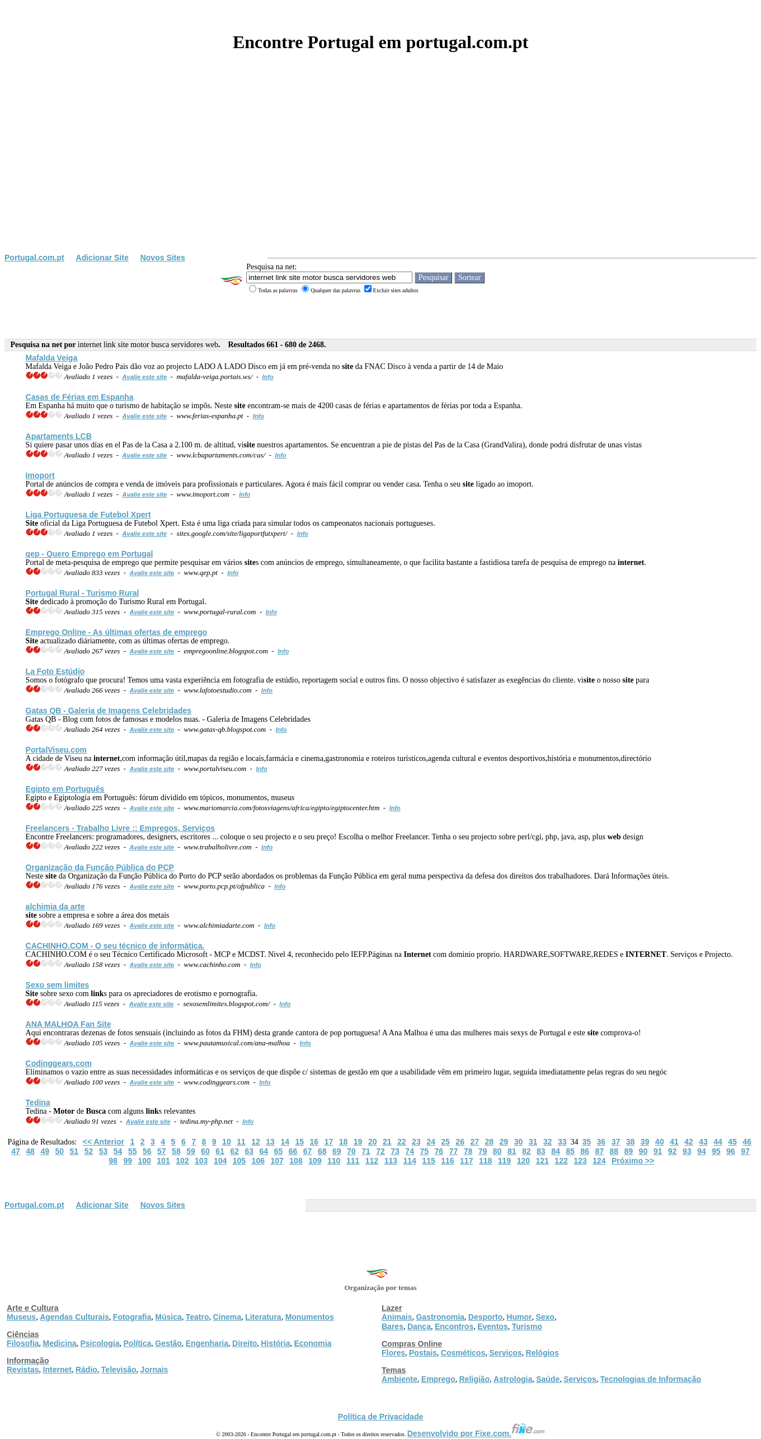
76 (439, 1151)
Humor (519, 1316)
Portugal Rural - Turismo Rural (82, 592)
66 (293, 1151)
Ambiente (399, 1379)
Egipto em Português (65, 788)
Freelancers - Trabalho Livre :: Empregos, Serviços (120, 828)
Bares (392, 1326)
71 (365, 1151)
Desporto (485, 1316)
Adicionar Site (102, 257)
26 (459, 1141)
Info (268, 376)
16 (314, 1141)
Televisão (119, 1369)
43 (703, 1141)
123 (580, 1160)
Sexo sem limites (58, 984)
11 (241, 1141)
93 (687, 1151)
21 (387, 1141)
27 (474, 1141)
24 (430, 1141)
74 (409, 1151)
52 (88, 1151)
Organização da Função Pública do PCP (100, 867)
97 (745, 1151)
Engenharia (207, 1343)
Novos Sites (162, 257)
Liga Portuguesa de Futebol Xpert (88, 514)
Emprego (438, 1379)
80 (497, 1151)
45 (732, 1141)
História (275, 1343)
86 (584, 1151)
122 (561, 1160)
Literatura (263, 1316)
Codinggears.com (59, 1063)
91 (658, 1151)
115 (428, 1160)
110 (333, 1160)
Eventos (492, 1326)
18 (343, 1141)
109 (314, 1160)
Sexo (544, 1316)
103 (201, 1160)
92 (672, 1151)
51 (74, 1151)
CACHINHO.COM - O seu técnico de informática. (115, 945)
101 (163, 1160)
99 (127, 1160)
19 (358, 1141)
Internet (57, 1369)
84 (555, 1151)
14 (284, 1141)
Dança (419, 1326)
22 (401, 1141)
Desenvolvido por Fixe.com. (476, 1433)
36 (601, 1141)
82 (526, 1151)
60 (205, 1151)
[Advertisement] (380, 169)
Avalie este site (145, 376)
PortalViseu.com (56, 749)
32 (547, 1141)
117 (466, 1160)
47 (15, 1151)
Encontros (454, 1326)
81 (512, 1151)
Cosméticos (463, 1352)
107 (276, 1160)
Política (138, 1343)
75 (424, 1151)
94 (701, 1151)
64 (264, 1151)
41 (674, 1141)
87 (599, 1151)
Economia (312, 1343)
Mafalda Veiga (52, 357)
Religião (474, 1379)
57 (161, 1151)
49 (44, 1151)
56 (147, 1151)
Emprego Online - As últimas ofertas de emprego (117, 632)
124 (599, 1160)
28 (489, 1141)
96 (730, 1151)
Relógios (542, 1352)
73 (395, 1151)
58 (176, 1151)
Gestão (168, 1343)
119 (504, 1160)
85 (570, 1151)
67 (307, 1151)
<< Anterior (103, 1141)
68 (322, 1151)
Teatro (197, 1316)
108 (295, 1160)
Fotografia (132, 1316)
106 (258, 1160)
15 (299, 1141)
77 (453, 1151)
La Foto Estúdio (55, 671)
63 (249, 1151)
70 (351, 1151)
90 (643, 1151)
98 (113, 1160)
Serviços (505, 1352)
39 (645, 1141)
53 (103, 1151)
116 (447, 1160)
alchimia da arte (55, 906)
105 (239, 1160)
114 (409, 1160)
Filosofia (23, 1343)
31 (533, 1141)
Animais (397, 1316)
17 (329, 1141)
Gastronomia (440, 1316)
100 (144, 1160)
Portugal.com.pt (34, 257)
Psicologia (99, 1343)
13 (270, 1141)
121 (542, 1160)
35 (586, 1141)
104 (220, 1160)
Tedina (38, 1102)
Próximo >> (633, 1160)
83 (541, 1151)
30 (518, 1141)
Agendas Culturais (74, 1316)
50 (59, 1151)
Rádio (86, 1369)
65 (278, 1151)
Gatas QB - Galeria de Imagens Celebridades (108, 710)
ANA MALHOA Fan (68, 1024)
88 (613, 1151)
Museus (21, 1316)
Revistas (23, 1369)
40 (659, 1141)
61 (219, 1151)
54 (118, 1151)
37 (616, 1141)
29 (504, 1141)
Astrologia (513, 1379)
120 (523, 1160)
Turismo (527, 1326)
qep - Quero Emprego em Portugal (89, 553)
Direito (244, 1343)
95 (716, 1151)
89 (628, 1151)
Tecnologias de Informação (650, 1379)
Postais (423, 1352)
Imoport (40, 475)
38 (630, 1141)
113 (390, 1160)
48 (30, 1151)
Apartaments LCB (59, 436)
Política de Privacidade (381, 1416)
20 (372, 1141)
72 (380, 1151)
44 (717, 1141)
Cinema (227, 1316)
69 (336, 1151)
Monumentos (309, 1316)
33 (562, 1141)
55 (132, 1151)
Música (168, 1316)
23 (416, 1141)
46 (747, 1141)
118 (485, 1160)
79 (482, 1151)
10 (226, 1141)
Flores (393, 1352)
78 (468, 1151)
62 (234, 1151)
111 (352, 1160)
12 (255, 1141)
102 (182, 1160)
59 (190, 1151)
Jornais (154, 1369)
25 (445, 1141)
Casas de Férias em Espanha (80, 397)
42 (688, 1141)
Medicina (60, 1343)
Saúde (548, 1379)
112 (371, 1160)
